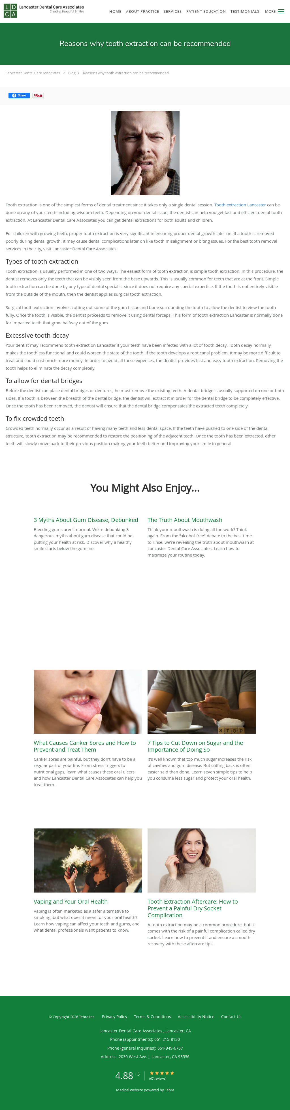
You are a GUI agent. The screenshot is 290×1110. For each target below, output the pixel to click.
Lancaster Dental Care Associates (33, 72)
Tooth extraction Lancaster (240, 205)
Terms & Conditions (152, 1016)
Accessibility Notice (196, 1016)
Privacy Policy (114, 1016)
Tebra (169, 1089)
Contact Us (231, 1016)
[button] (281, 11)
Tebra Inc (86, 1016)
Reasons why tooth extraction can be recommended (126, 72)
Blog (72, 72)
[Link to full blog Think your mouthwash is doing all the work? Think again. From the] (202, 518)
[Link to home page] (42, 11)
